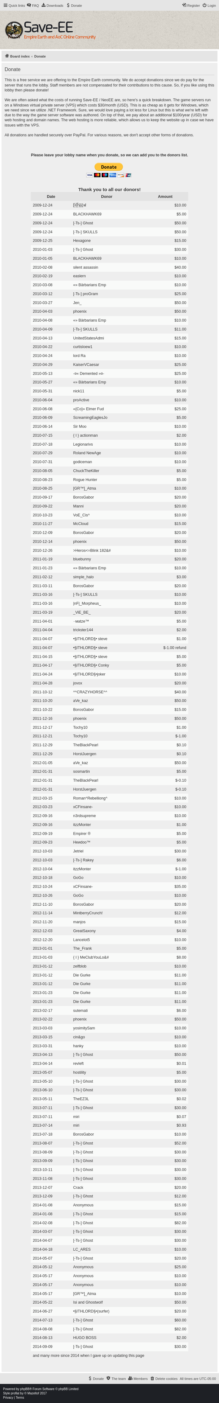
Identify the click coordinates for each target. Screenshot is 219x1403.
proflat (15, 1393)
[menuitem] (32, 5)
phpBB (25, 1389)
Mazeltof (33, 1393)
